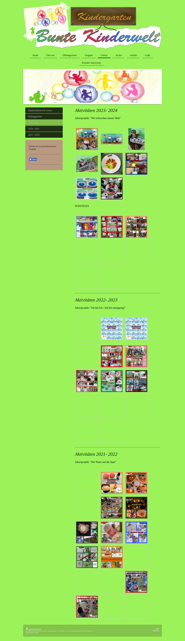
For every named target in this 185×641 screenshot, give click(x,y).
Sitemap (39, 629)
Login (157, 628)
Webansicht (156, 630)
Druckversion (31, 629)
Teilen (32, 159)
